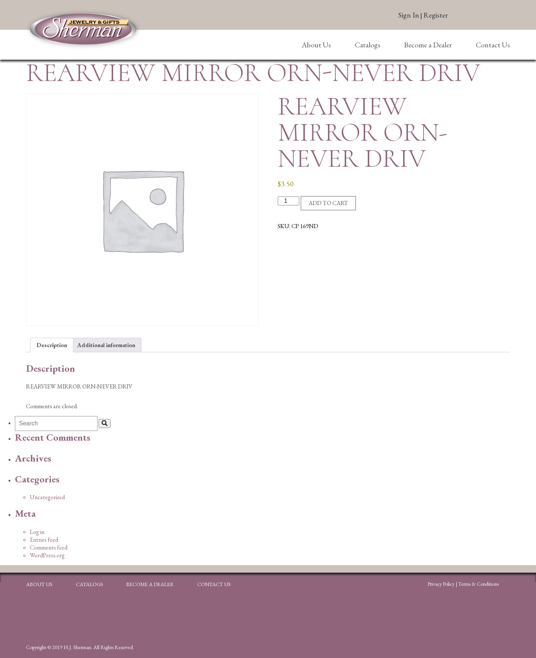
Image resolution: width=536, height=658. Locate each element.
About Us (316, 45)
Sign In (408, 15)
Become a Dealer (428, 45)
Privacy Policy (441, 583)
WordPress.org (47, 555)
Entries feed (44, 540)
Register (435, 15)
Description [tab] (51, 345)
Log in (37, 532)
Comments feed (48, 547)
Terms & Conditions (478, 583)
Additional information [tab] (106, 345)
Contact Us (493, 45)
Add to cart (328, 203)
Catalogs (367, 45)
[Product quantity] (288, 200)
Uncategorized (47, 497)
